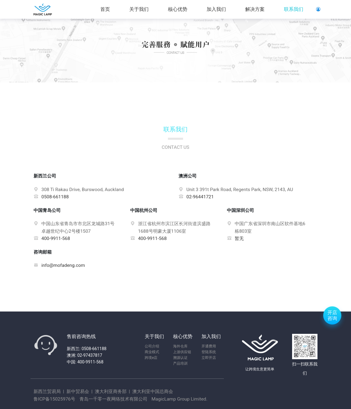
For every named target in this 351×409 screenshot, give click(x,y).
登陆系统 (208, 352)
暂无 (239, 238)
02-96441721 (199, 197)
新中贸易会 (77, 391)
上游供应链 (182, 352)
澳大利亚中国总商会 (152, 391)
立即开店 (208, 358)
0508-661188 (56, 197)
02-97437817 (89, 355)
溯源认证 (180, 358)
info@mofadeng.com (63, 265)
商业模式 (152, 352)
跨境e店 (151, 358)
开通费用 (208, 346)
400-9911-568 (55, 238)
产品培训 (180, 363)
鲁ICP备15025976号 (54, 399)
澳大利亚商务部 (111, 391)
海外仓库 (180, 346)
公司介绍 (152, 346)
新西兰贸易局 (48, 391)
